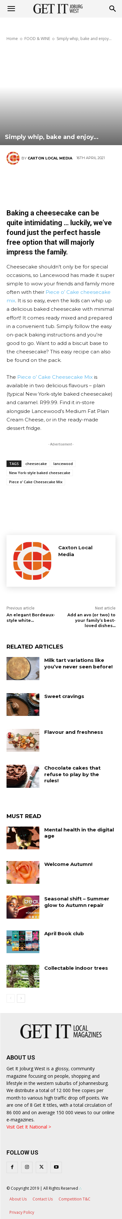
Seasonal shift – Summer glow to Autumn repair (76, 902)
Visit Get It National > (29, 1127)
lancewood (63, 463)
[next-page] (21, 998)
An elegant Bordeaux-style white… (31, 617)
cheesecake (36, 463)
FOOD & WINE (37, 38)
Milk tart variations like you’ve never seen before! (78, 663)
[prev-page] (11, 998)
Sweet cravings (64, 696)
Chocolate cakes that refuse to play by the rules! (72, 774)
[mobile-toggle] (11, 9)
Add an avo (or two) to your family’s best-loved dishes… (91, 620)
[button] (113, 9)
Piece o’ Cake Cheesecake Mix (55, 377)
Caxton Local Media (50, 158)
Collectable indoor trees (76, 968)
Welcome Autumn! (68, 864)
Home (12, 38)
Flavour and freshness (73, 732)
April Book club (64, 933)
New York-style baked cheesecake (39, 472)
